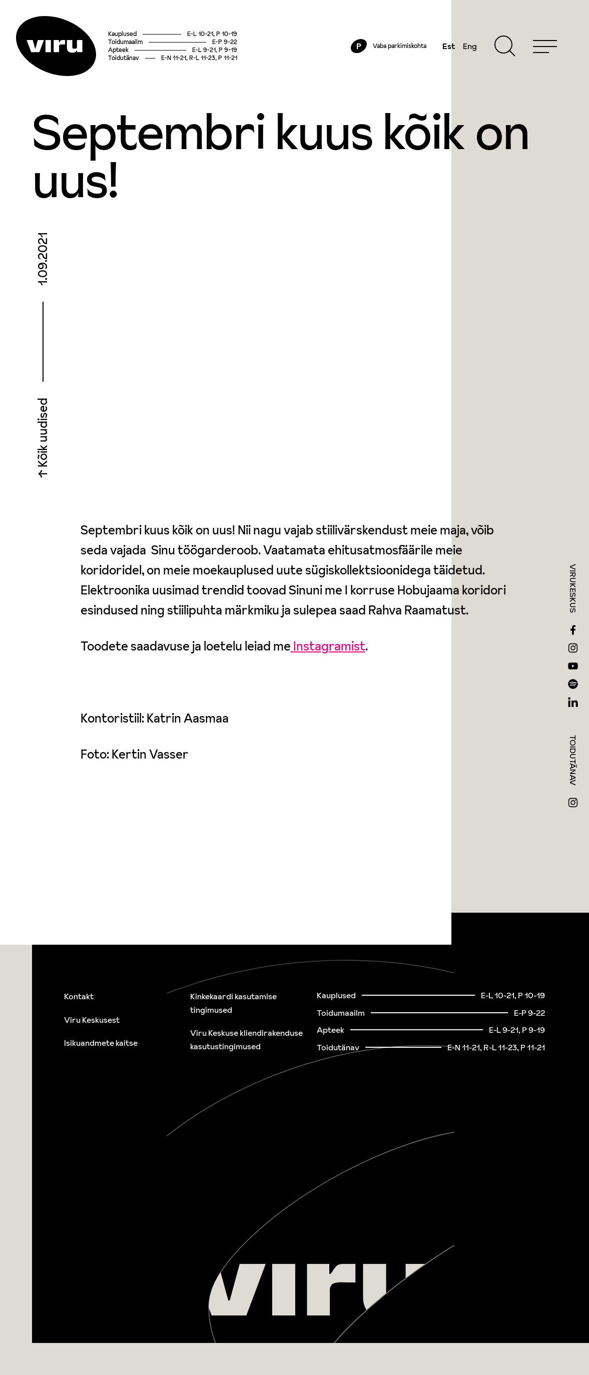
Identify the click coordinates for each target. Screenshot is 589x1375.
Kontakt (79, 996)
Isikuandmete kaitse (101, 1042)
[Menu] (545, 46)
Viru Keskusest (92, 1019)
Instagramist (328, 646)
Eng (470, 46)
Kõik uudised (43, 434)
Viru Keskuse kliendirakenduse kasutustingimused (246, 1039)
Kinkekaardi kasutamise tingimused (233, 1003)
